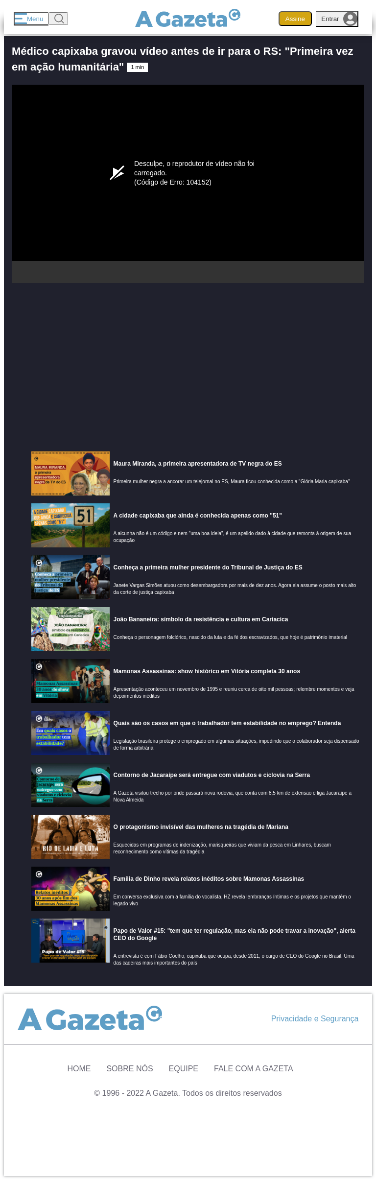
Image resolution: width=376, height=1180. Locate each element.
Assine (295, 19)
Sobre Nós (129, 1068)
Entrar (339, 19)
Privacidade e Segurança (315, 1019)
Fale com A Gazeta (253, 1068)
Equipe (183, 1068)
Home (79, 1068)
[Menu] (31, 18)
